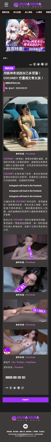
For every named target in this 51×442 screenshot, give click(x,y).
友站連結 (41, 431)
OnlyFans (31, 362)
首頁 (4, 58)
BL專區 (39, 12)
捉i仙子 (12, 88)
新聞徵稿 (29, 431)
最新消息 (5, 12)
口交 (15, 377)
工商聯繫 (35, 431)
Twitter (20, 362)
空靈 (31, 226)
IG (13, 362)
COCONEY (9, 159)
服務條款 (9, 431)
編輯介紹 (22, 431)
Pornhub (30, 154)
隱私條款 (16, 431)
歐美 (19, 377)
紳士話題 (17, 12)
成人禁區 (28, 12)
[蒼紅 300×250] (25, 51)
